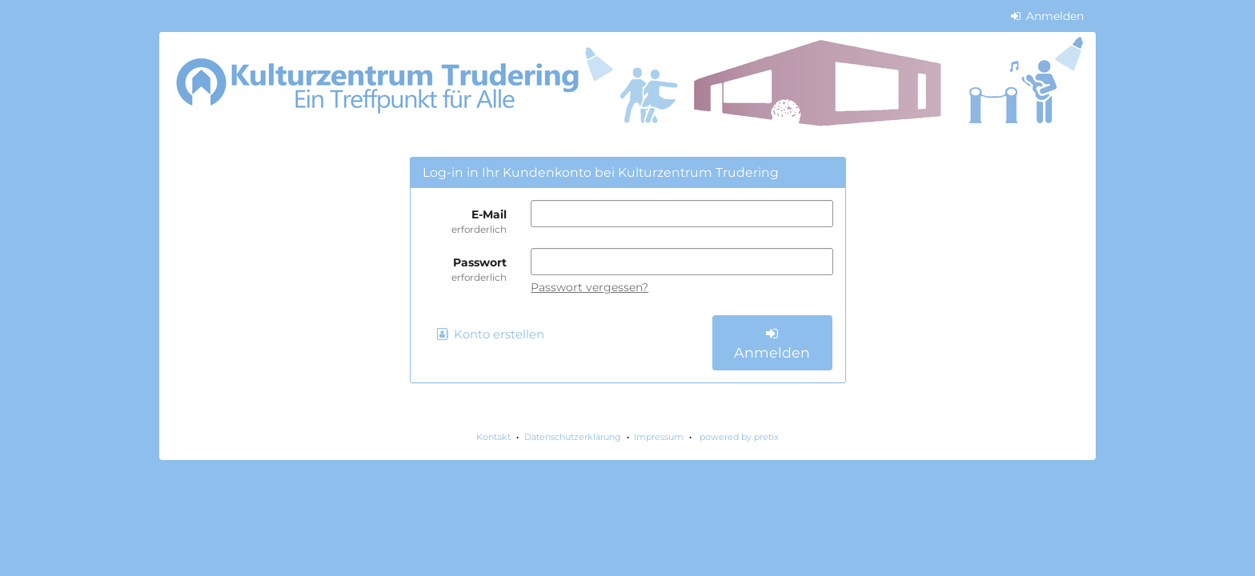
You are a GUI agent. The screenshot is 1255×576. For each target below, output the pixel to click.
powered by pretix (739, 436)
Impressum (659, 436)
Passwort (465, 269)
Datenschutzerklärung (572, 436)
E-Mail (465, 221)
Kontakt (493, 436)
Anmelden (1048, 16)
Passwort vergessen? (589, 287)
